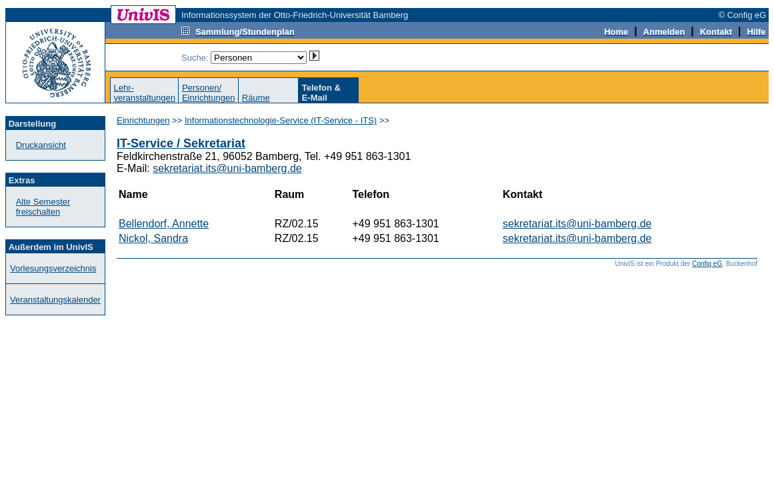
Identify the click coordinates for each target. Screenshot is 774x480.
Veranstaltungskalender (55, 300)
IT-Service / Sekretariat (181, 143)
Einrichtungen (143, 120)
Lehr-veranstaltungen (144, 93)
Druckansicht (41, 145)
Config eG (707, 263)
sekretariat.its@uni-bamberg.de (227, 168)
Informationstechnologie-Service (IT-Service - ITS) (281, 120)
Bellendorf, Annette (164, 223)
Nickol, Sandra (153, 238)
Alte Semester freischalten (43, 207)
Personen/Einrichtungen (208, 93)
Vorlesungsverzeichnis (53, 268)
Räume (256, 98)
